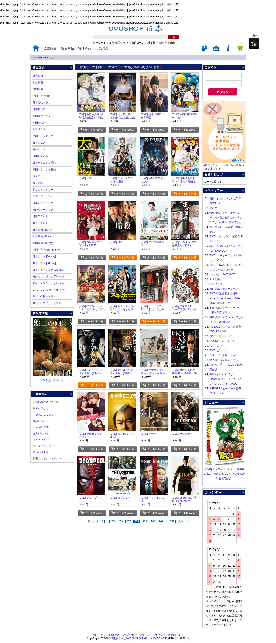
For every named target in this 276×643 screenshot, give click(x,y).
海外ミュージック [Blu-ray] (48, 276)
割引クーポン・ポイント (47, 458)
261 (161, 521)
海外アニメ (39, 149)
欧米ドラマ (39, 129)
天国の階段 (215, 279)
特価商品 (84, 48)
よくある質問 (41, 427)
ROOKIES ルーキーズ (222, 341)
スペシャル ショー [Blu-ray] (48, 289)
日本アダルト (40, 216)
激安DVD (113, 634)
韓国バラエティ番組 (44, 169)
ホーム (36, 57)
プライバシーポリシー (46, 445)
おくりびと (215, 345)
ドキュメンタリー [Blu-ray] (48, 283)
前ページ (93, 521)
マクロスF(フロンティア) (223, 360)
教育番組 (38, 182)
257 (129, 521)
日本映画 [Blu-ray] (43, 229)
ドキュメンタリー (43, 189)
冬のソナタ (215, 284)
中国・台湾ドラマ (43, 135)
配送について (41, 420)
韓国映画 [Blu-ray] (43, 243)
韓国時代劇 (39, 122)
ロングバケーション (221, 336)
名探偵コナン (136, 42)
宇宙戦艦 (170, 42)
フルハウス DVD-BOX (222, 274)
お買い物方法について (46, 402)
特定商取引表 (41, 452)
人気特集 (102, 48)
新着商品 (67, 48)
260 (153, 521)
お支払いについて (43, 414)
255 (112, 521)
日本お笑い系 (40, 156)
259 (145, 521)
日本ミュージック (43, 202)
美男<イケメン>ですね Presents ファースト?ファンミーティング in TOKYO (225, 379)
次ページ (183, 521)
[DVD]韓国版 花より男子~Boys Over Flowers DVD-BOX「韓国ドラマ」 (224, 298)
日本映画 (38, 75)
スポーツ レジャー (43, 196)
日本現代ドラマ (42, 102)
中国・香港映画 (42, 95)
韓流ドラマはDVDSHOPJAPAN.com (131, 638)
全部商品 (50, 48)
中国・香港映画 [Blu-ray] (47, 249)
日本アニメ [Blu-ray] (44, 256)
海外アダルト (40, 222)
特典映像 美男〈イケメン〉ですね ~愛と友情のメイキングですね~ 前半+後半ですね (226, 217)
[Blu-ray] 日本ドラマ (44, 296)
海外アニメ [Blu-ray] (44, 263)
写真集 (36, 176)
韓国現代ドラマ (42, 115)
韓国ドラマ (121, 42)
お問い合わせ (41, 433)
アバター (214, 208)
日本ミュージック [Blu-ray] (48, 269)
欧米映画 (38, 82)
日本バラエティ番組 (44, 162)
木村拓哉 (150, 42)
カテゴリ (49, 57)
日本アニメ (39, 142)
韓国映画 (38, 89)
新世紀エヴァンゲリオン (223, 288)
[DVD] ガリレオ (218, 350)
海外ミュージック (43, 209)
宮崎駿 (160, 42)
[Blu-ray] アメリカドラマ (47, 303)
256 (121, 521)
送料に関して (41, 408)
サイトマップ (41, 439)
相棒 (111, 42)
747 (172, 521)
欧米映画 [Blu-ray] (43, 236)
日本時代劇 (39, 109)
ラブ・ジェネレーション (223, 355)
